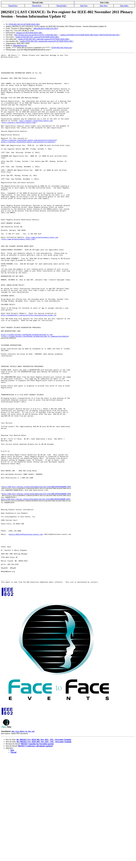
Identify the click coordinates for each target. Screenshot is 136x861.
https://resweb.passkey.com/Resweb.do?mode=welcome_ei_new (27, 391)
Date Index (124, 6)
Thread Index (61, 6)
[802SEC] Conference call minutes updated (35, 852)
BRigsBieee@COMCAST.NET (46, 28)
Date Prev (84, 6)
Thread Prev (12, 6)
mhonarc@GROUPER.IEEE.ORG (29, 33)
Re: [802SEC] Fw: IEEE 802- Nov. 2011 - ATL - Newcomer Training (44, 845)
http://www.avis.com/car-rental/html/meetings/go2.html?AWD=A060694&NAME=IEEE (36, 573)
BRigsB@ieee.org (20, 45)
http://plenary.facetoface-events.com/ (19, 136)
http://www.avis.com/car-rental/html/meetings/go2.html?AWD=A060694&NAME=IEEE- (36, 588)
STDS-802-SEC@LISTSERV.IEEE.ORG (24, 24)
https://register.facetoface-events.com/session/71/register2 (29, 157)
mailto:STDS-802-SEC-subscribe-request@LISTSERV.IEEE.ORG (43, 39)
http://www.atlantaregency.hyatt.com (42, 274)
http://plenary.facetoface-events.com (36, 134)
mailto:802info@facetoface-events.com (25, 630)
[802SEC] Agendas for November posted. (37, 850)
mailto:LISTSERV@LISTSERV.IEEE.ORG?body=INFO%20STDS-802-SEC (90, 35)
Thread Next (36, 6)
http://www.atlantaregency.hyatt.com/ (18, 276)
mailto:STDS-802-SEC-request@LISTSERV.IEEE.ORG (37, 37)
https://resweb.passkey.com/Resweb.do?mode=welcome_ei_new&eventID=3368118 (35, 393)
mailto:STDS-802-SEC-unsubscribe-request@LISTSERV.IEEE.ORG (46, 41)
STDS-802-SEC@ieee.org (62, 48)
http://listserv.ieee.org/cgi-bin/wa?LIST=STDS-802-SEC (35, 35)
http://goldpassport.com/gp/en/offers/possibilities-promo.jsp (28, 367)
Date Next (103, 6)
